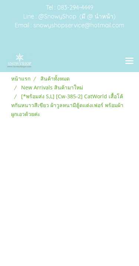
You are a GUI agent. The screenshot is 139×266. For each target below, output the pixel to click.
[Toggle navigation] (129, 61)
